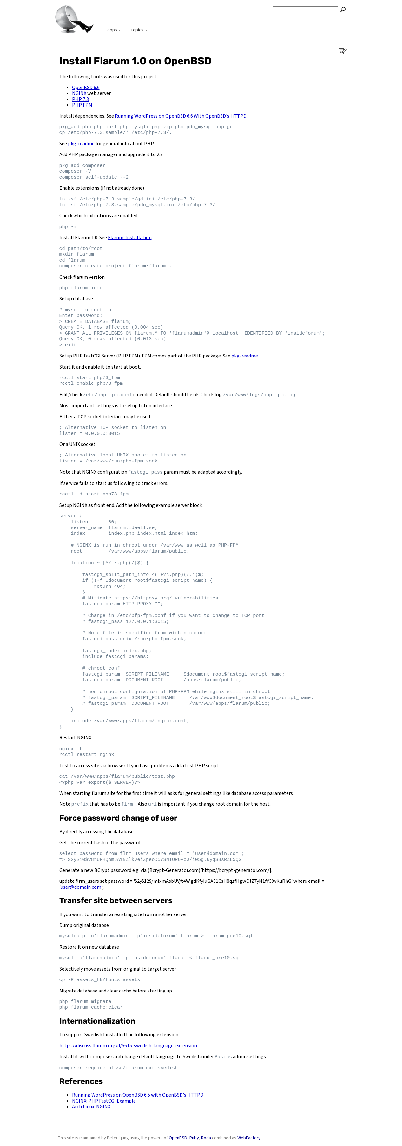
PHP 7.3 (80, 99)
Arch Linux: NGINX (91, 1105)
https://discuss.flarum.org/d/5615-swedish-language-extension (128, 1044)
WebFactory (248, 1136)
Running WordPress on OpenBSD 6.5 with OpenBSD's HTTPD (137, 1093)
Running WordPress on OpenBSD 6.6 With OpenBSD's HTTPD (181, 116)
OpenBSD (178, 1136)
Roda (206, 1136)
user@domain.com (81, 886)
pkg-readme (81, 143)
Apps (112, 30)
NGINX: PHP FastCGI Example (104, 1099)
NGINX (79, 93)
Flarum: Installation (130, 237)
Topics (136, 30)
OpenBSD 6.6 (86, 87)
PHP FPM (82, 105)
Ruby (194, 1136)
